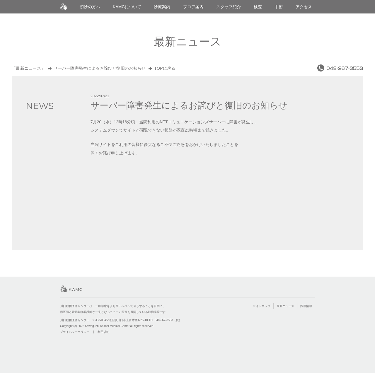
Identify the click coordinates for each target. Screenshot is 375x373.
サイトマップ (261, 306)
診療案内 (162, 6)
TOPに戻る (164, 68)
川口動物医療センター (63, 6)
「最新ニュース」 (28, 68)
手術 (279, 6)
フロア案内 (193, 6)
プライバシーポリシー (74, 331)
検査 (258, 6)
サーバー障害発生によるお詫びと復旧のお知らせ (100, 68)
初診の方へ (90, 6)
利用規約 (103, 331)
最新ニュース (285, 306)
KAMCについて (127, 6)
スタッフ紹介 (228, 6)
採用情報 (306, 306)
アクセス (304, 6)
